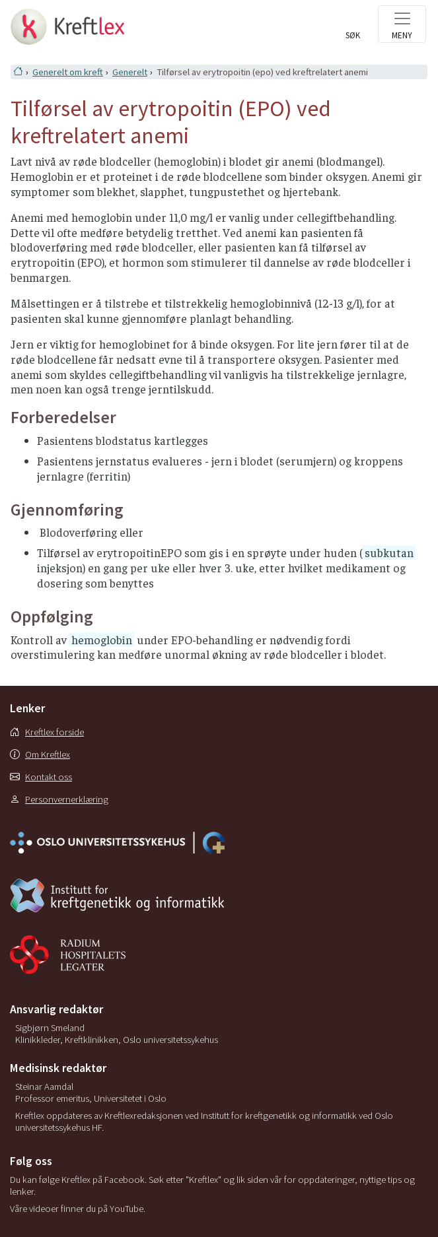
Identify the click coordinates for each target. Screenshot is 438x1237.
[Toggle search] (353, 31)
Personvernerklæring (59, 799)
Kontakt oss (41, 777)
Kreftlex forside (47, 732)
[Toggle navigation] (402, 24)
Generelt (129, 72)
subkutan (389, 552)
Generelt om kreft (67, 72)
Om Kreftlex (40, 754)
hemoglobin (101, 639)
